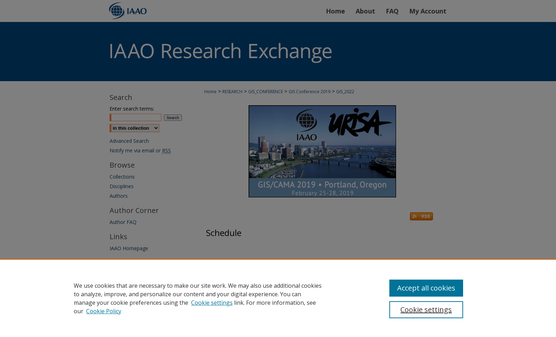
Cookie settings (212, 303)
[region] (278, 298)
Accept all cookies (426, 288)
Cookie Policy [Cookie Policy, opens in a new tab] (103, 311)
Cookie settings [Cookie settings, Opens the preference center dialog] (426, 309)
